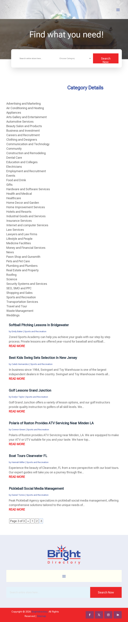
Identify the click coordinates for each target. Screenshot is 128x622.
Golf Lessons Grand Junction (30, 390)
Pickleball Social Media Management (36, 489)
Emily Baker (17, 331)
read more (17, 346)
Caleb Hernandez (20, 364)
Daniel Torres (18, 495)
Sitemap (41, 616)
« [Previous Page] (28, 521)
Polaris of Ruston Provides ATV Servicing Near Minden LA (51, 423)
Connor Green (18, 429)
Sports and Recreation (35, 331)
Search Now (105, 60)
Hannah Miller (18, 462)
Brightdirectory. (40, 611)
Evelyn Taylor (18, 397)
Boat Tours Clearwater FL (28, 456)
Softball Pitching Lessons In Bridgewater (39, 325)
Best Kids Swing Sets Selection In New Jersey (43, 358)
